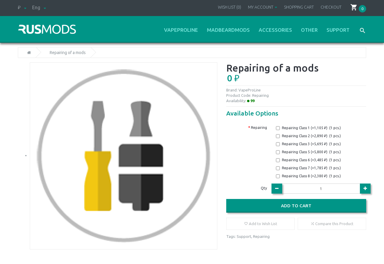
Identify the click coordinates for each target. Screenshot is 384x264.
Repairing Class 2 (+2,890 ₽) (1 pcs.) (311, 136)
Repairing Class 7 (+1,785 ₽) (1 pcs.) (311, 168)
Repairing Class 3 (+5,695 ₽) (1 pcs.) (311, 144)
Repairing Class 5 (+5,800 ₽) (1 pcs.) (311, 152)
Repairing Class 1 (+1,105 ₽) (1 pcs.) (311, 128)
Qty (264, 188)
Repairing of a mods (68, 52)
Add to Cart (296, 205)
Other (309, 30)
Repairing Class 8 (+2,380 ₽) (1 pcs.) (311, 176)
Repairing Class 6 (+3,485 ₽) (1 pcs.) (311, 160)
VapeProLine (181, 30)
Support (338, 30)
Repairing (259, 127)
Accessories (275, 30)
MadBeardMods (228, 30)
